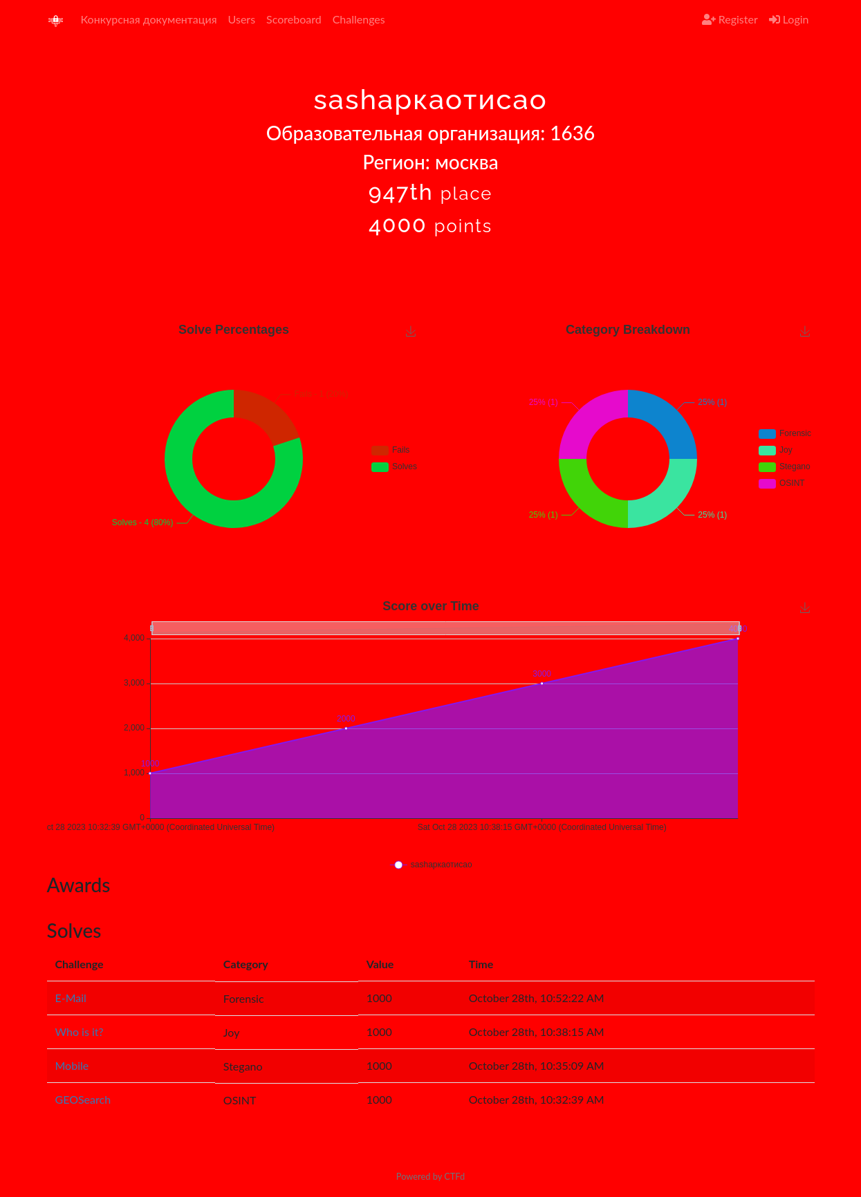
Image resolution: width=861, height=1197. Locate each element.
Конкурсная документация (149, 19)
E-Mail (70, 997)
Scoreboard (294, 19)
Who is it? (79, 1031)
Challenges (359, 19)
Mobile (72, 1065)
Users (241, 19)
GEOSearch (83, 1099)
